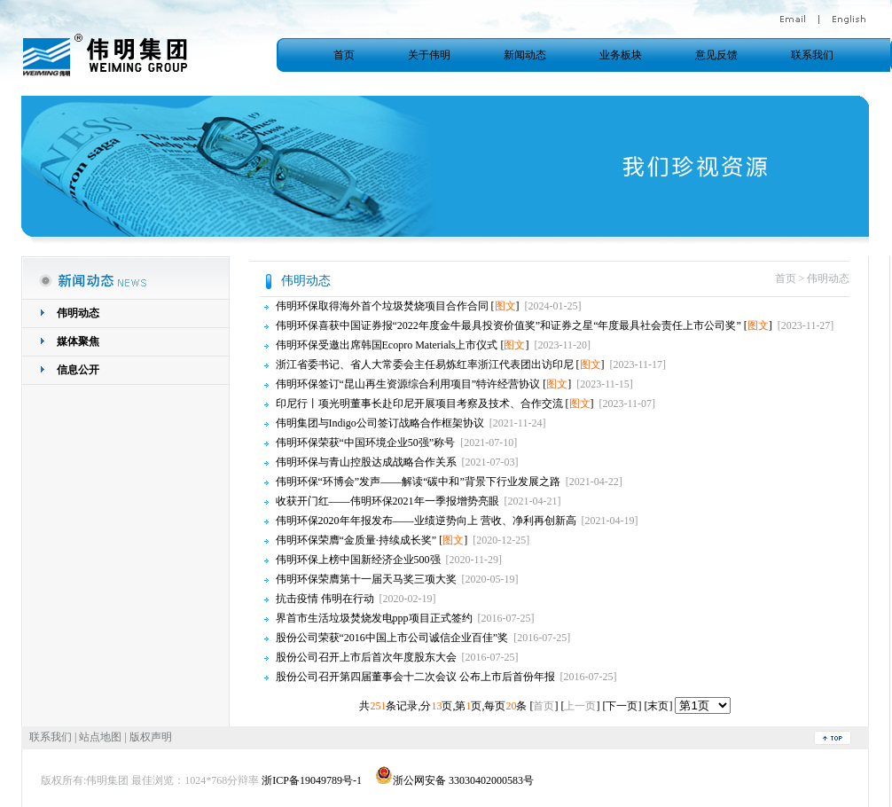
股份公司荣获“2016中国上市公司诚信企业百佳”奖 (392, 637)
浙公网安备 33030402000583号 (454, 780)
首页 (344, 55)
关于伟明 (429, 55)
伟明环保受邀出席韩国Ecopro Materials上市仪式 (387, 345)
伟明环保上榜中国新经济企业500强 (358, 559)
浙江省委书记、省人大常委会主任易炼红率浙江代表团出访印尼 (425, 364)
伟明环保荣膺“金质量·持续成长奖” (356, 540)
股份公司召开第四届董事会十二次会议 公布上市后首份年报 (415, 676)
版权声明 (150, 737)
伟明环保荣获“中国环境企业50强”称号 (366, 442)
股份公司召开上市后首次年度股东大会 (366, 657)
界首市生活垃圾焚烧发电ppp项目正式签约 (374, 618)
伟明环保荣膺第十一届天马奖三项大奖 (366, 579)
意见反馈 (716, 55)
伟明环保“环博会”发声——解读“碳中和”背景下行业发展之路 (418, 481)
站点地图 (100, 737)
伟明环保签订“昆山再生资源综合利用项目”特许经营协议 (408, 384)
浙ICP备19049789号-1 (312, 780)
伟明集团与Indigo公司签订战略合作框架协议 (380, 423)
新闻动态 (525, 55)
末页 (658, 706)
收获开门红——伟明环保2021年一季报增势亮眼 (387, 501)
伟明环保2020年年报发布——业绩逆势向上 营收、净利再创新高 (426, 520)
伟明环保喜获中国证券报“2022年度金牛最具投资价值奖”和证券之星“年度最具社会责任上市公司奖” (508, 325)
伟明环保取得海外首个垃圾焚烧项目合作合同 (382, 306)
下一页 (622, 706)
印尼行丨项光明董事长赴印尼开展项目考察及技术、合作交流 (419, 403)
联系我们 (812, 55)
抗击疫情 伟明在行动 (325, 598)
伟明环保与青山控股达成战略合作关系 (366, 462)
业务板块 (620, 55)
